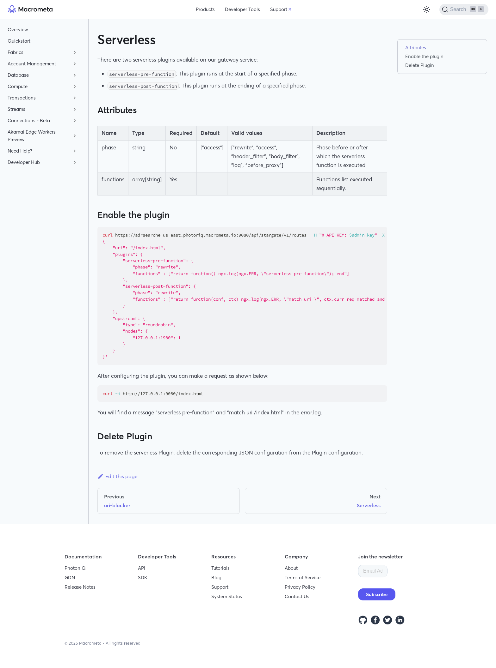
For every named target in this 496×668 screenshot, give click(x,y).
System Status (226, 596)
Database (18, 75)
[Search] (463, 9)
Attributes (415, 48)
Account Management (32, 64)
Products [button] (205, 9)
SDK (142, 578)
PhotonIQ (75, 568)
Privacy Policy (300, 587)
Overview (18, 30)
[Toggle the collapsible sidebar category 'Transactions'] (75, 98)
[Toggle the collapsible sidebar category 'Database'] (75, 75)
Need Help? (20, 151)
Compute (18, 86)
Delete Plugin (419, 65)
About (291, 568)
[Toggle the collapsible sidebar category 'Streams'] (75, 109)
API (141, 568)
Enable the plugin (424, 56)
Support (278, 9)
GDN (70, 578)
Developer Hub (24, 162)
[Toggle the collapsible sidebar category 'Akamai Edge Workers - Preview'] (75, 135)
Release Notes (80, 587)
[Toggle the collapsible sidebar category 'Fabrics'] (75, 52)
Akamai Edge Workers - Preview (33, 135)
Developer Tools (242, 9)
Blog (216, 578)
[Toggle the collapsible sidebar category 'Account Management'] (75, 63)
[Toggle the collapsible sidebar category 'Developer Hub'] (75, 162)
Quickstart (19, 41)
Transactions (22, 98)
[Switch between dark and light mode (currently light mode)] (427, 9)
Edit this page (117, 476)
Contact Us (297, 596)
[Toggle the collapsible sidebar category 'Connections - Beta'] (75, 120)
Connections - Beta (29, 120)
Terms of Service (302, 578)
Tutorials (220, 568)
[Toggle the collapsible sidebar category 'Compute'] (75, 86)
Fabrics (15, 52)
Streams (16, 109)
